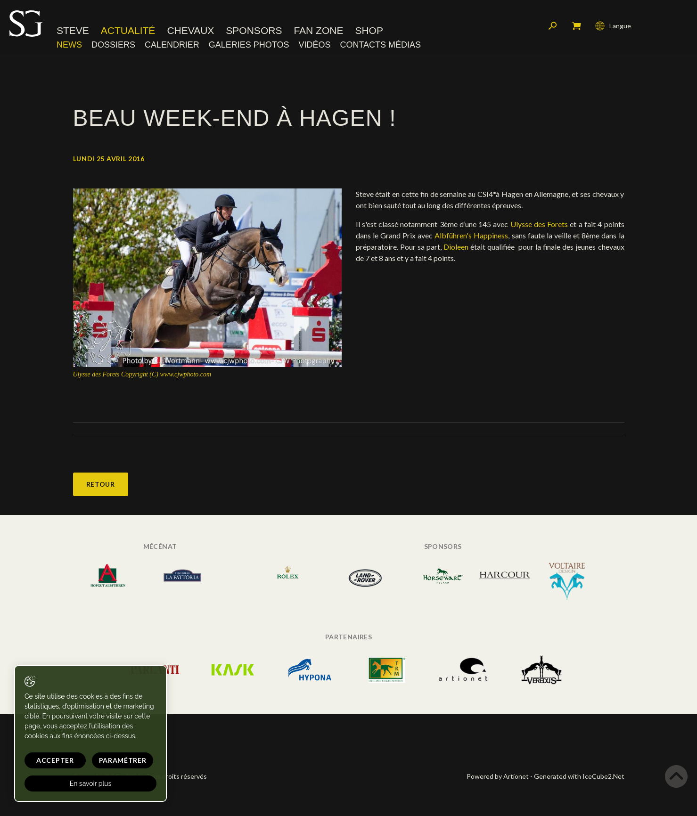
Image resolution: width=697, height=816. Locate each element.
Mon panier (576, 26)
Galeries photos (249, 44)
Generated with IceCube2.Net (579, 776)
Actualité (128, 30)
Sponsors (254, 30)
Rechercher (553, 26)
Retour (100, 484)
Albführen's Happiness (471, 235)
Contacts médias (380, 44)
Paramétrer (123, 760)
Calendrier (172, 44)
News (69, 44)
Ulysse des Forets (539, 224)
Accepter (55, 760)
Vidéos (314, 44)
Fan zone (318, 30)
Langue (613, 26)
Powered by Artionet (498, 776)
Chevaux (190, 30)
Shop (369, 30)
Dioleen (455, 246)
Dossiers (113, 44)
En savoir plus (91, 783)
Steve (73, 30)
